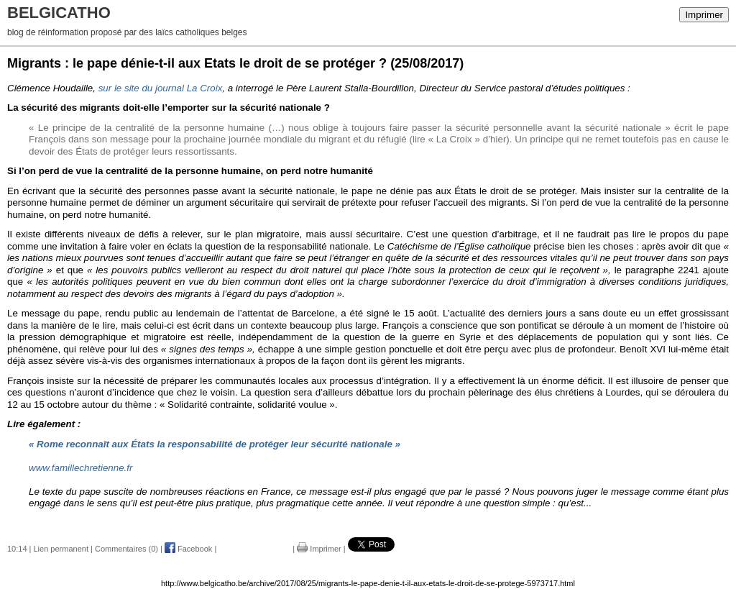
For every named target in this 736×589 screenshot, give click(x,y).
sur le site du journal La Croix (160, 88)
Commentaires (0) (126, 548)
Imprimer (704, 14)
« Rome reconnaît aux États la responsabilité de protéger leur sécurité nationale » (214, 444)
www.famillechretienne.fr (80, 467)
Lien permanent (61, 548)
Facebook (188, 548)
